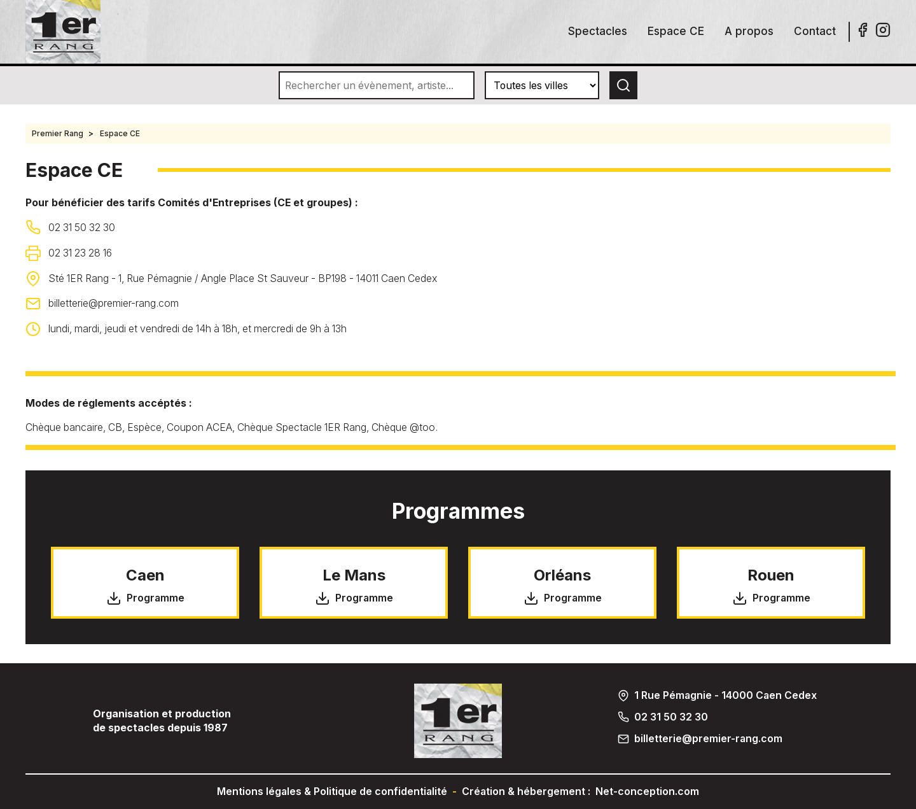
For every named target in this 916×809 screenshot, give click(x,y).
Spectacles (597, 31)
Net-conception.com (647, 791)
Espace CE (676, 31)
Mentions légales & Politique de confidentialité (332, 791)
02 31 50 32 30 (81, 228)
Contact (815, 31)
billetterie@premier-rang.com (113, 303)
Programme (145, 598)
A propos (749, 31)
